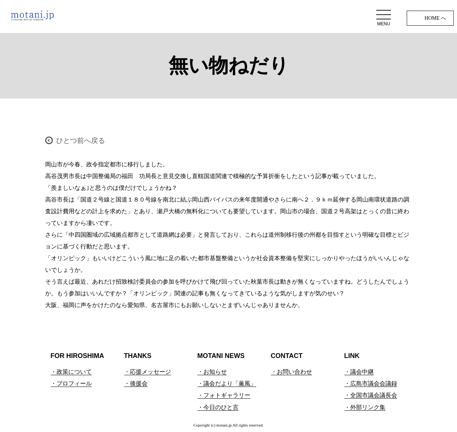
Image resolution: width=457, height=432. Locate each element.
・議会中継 (359, 372)
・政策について (71, 372)
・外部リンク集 (364, 407)
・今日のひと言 (218, 407)
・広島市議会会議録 (370, 383)
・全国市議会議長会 (370, 395)
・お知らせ (212, 372)
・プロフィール (71, 383)
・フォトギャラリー (223, 395)
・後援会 (136, 383)
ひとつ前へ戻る (80, 140)
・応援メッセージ (147, 372)
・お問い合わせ (291, 372)
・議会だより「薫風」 (226, 383)
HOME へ (435, 18)
